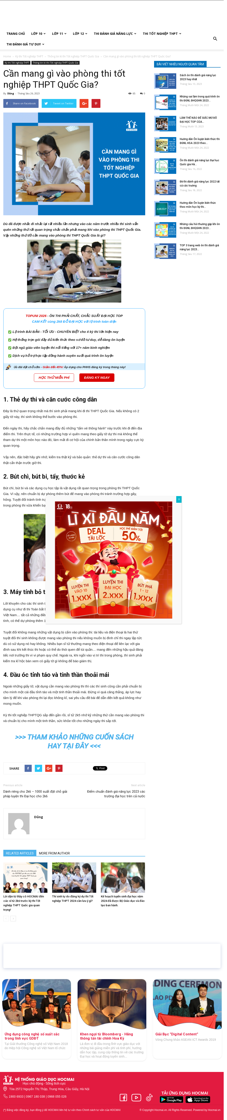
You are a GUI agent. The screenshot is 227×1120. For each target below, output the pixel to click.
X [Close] (179, 499)
